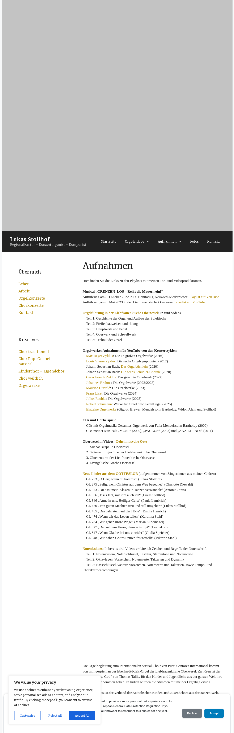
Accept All (82, 715)
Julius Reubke (96, 399)
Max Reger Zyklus (99, 356)
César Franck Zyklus (101, 377)
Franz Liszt (94, 393)
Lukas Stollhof (30, 239)
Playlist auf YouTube (204, 297)
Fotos (194, 241)
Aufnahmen (172, 241)
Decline (192, 713)
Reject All (55, 715)
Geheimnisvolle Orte (131, 441)
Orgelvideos (139, 241)
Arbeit (24, 291)
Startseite (108, 241)
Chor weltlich (30, 378)
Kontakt (213, 241)
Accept (214, 713)
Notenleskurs (93, 549)
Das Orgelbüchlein (134, 366)
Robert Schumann (99, 404)
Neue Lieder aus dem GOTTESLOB (110, 474)
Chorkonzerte (31, 305)
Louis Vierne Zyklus (100, 361)
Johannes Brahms (98, 383)
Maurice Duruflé (98, 388)
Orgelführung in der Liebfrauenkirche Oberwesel (120, 313)
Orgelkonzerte (31, 298)
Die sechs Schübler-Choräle (141, 372)
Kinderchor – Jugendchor (41, 371)
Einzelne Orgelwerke (101, 409)
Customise (27, 715)
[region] (54, 700)
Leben (24, 284)
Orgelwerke (29, 385)
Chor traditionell (33, 351)
